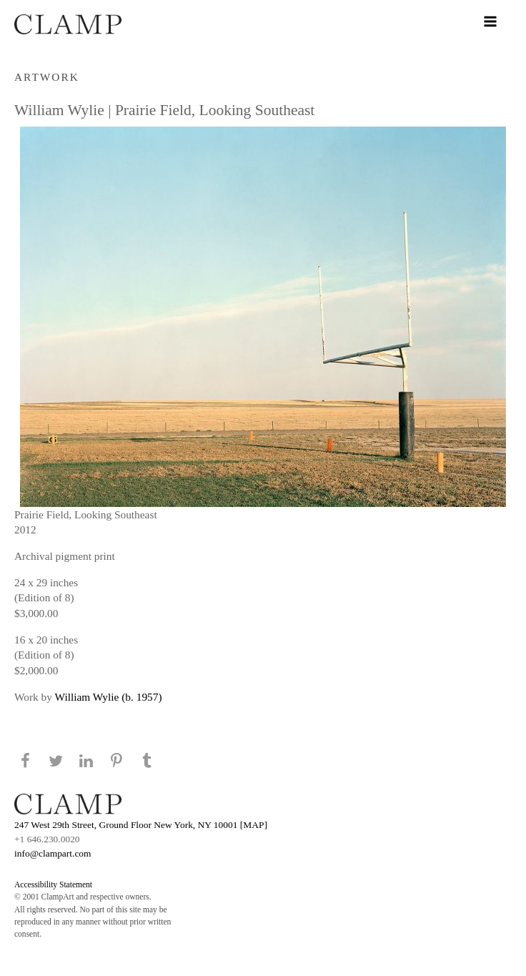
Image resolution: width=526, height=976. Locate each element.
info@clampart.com (52, 853)
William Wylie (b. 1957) (108, 697)
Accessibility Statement (53, 884)
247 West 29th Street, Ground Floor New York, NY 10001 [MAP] (140, 824)
